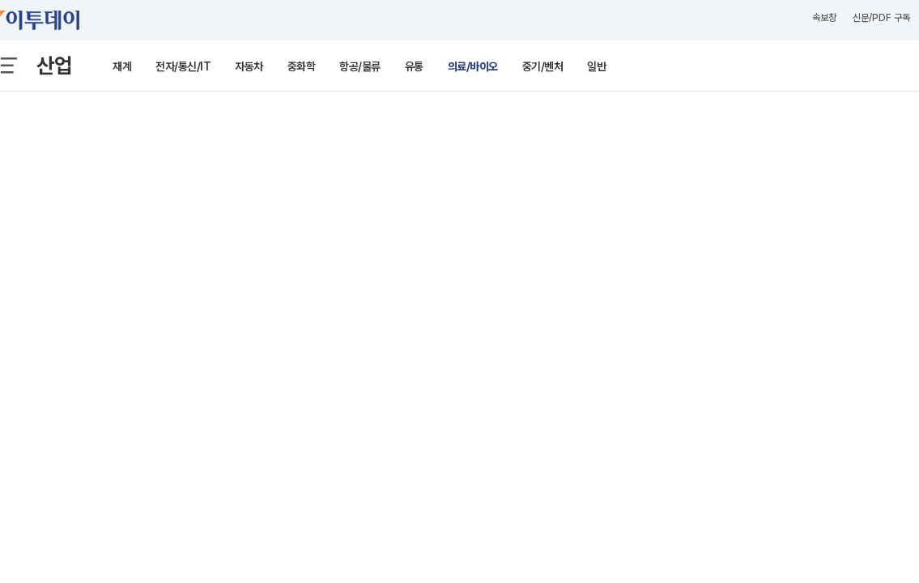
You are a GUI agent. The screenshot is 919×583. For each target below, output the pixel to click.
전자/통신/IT (183, 66)
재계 (122, 66)
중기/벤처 (543, 66)
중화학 (301, 66)
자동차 (249, 66)
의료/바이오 (473, 66)
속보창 (824, 17)
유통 (414, 66)
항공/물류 (360, 66)
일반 (596, 66)
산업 (54, 65)
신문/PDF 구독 (881, 17)
